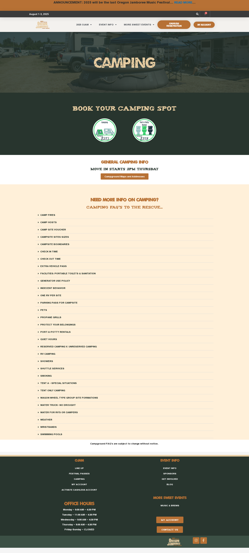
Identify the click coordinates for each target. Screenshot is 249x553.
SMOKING (46, 379)
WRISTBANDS (48, 431)
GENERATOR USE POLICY (55, 281)
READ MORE (183, 2)
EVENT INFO (108, 24)
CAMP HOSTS (48, 222)
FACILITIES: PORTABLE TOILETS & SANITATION (68, 274)
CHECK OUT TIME (50, 259)
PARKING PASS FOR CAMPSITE (59, 304)
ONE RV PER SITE (50, 296)
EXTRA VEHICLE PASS (53, 267)
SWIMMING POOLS (51, 438)
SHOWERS (46, 364)
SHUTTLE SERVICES (52, 371)
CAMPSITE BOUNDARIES (55, 244)
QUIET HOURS (48, 341)
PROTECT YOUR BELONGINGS (58, 326)
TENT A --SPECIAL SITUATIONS (59, 386)
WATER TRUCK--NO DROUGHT (58, 408)
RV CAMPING (48, 356)
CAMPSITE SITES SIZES (54, 237)
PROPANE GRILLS (51, 319)
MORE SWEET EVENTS (139, 24)
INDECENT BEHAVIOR (53, 289)
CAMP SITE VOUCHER (53, 229)
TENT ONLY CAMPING (53, 394)
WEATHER (46, 423)
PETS (43, 311)
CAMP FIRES (48, 214)
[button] (197, 13)
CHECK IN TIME (49, 252)
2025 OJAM (84, 24)
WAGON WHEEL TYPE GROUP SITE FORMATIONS (70, 401)
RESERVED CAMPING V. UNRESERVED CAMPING (69, 349)
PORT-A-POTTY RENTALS (55, 334)
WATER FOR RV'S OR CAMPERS (59, 416)
